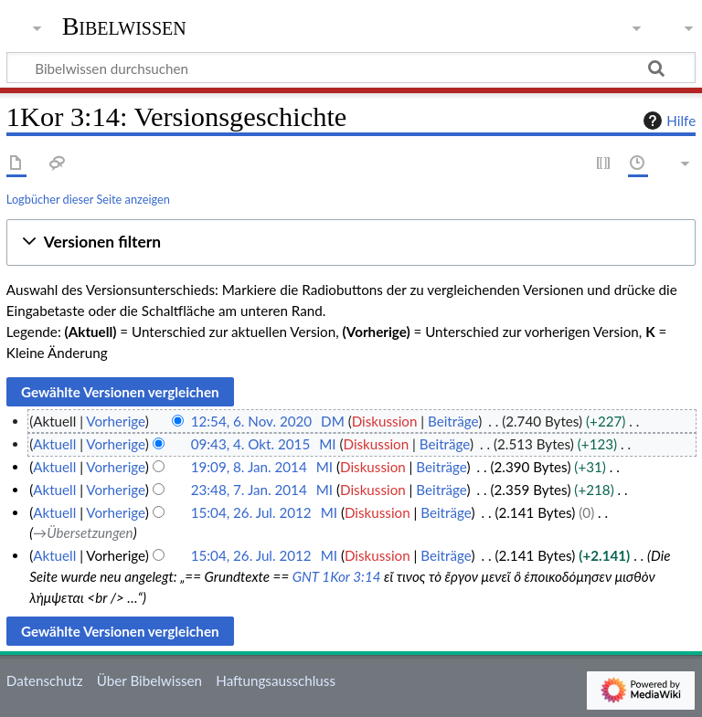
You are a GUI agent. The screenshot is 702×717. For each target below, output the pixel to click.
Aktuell (54, 444)
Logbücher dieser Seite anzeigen (88, 199)
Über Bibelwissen (149, 680)
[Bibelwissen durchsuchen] (351, 67)
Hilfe (667, 120)
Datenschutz (44, 680)
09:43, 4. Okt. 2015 (251, 444)
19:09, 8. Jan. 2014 (249, 467)
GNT (305, 576)
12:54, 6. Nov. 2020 (251, 421)
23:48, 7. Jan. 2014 (249, 489)
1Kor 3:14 (351, 576)
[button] (351, 242)
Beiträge (453, 421)
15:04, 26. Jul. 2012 (251, 512)
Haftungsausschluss (275, 680)
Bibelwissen (124, 26)
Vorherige (115, 421)
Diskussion (385, 421)
